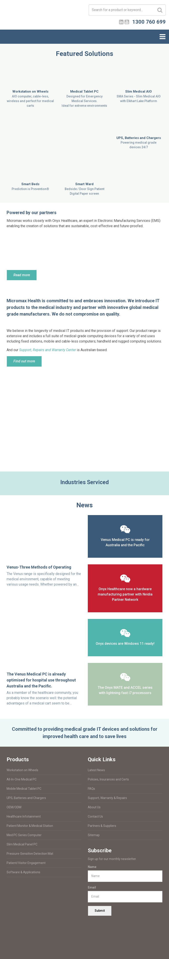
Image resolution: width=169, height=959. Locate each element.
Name (92, 867)
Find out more (24, 361)
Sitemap (94, 835)
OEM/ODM (14, 807)
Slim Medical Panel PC (22, 844)
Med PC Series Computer (24, 835)
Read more (21, 275)
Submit (100, 910)
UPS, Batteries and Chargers (26, 798)
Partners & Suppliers (102, 826)
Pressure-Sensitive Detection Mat (30, 853)
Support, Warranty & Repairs (107, 798)
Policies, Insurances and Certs (108, 779)
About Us (94, 807)
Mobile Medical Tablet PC (24, 788)
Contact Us (95, 816)
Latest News (96, 770)
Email (92, 887)
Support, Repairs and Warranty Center (47, 350)
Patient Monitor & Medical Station (30, 826)
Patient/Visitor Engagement (26, 863)
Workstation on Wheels (22, 770)
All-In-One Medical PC (22, 779)
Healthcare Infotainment (24, 816)
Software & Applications (23, 872)
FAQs (91, 788)
